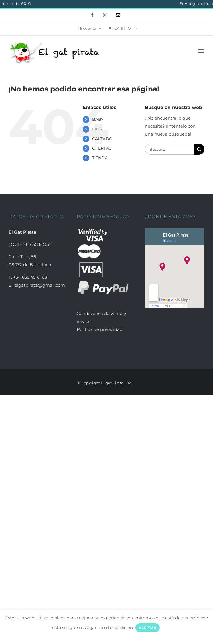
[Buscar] (199, 149)
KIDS (97, 129)
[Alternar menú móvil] (201, 51)
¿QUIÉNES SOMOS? (30, 244)
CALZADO (102, 138)
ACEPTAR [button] (147, 628)
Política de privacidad (100, 329)
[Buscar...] (169, 149)
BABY (98, 119)
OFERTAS (101, 148)
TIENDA (100, 157)
